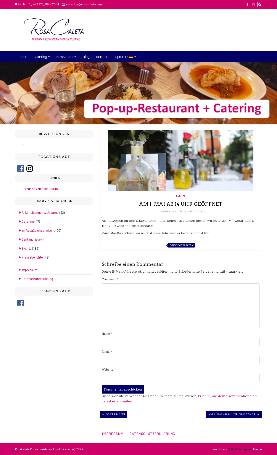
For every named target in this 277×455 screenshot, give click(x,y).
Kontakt (102, 56)
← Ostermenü (113, 414)
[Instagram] (253, 4)
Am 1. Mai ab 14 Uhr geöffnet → (233, 414)
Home (22, 56)
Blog (86, 56)
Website (107, 369)
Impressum (29, 270)
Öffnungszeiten (181, 245)
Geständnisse (31, 239)
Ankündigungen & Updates (40, 212)
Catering (40, 56)
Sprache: (124, 56)
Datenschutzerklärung (37, 279)
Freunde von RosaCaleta (41, 189)
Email (107, 352)
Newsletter (65, 56)
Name (107, 334)
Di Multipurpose (240, 449)
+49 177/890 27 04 (46, 4)
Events (180, 196)
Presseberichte (32, 257)
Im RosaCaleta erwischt (38, 230)
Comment (110, 279)
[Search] (259, 4)
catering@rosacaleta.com (84, 4)
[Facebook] (247, 4)
